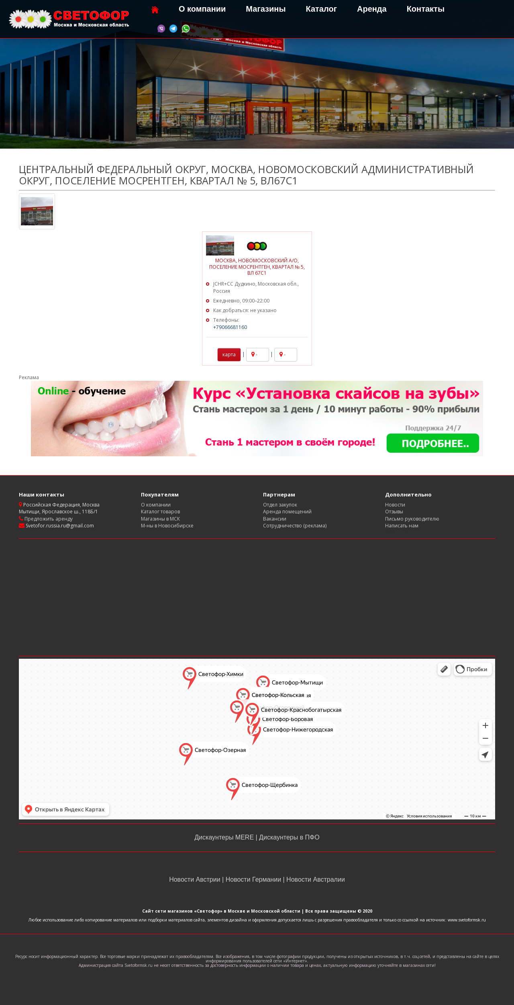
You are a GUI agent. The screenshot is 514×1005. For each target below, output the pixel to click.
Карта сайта (399, 532)
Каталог (321, 8)
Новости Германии (253, 879)
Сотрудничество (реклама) (294, 525)
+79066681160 (230, 327)
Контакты (426, 8)
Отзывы (394, 511)
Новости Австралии (315, 879)
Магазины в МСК (160, 518)
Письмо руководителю (412, 518)
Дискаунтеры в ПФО (288, 837)
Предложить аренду (48, 518)
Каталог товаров (160, 511)
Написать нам (401, 525)
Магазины (266, 8)
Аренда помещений (287, 511)
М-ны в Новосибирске (167, 525)
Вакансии (274, 518)
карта (229, 354)
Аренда (372, 8)
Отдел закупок (280, 504)
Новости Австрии (195, 879)
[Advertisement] (257, 597)
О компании (202, 8)
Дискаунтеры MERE (224, 837)
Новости (395, 504)
